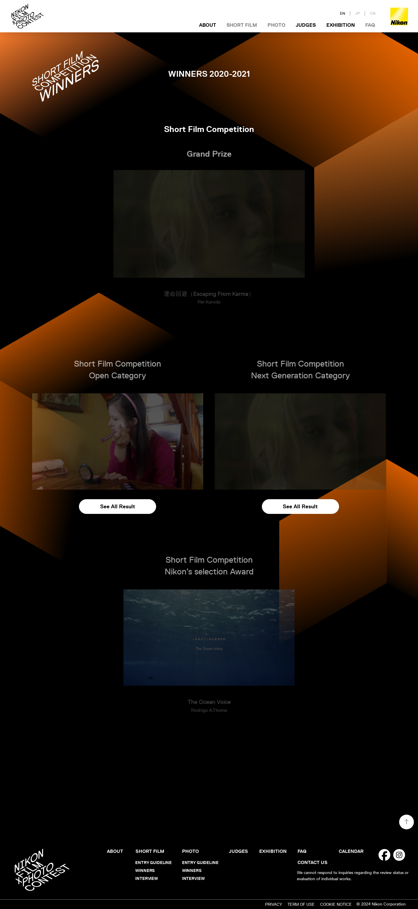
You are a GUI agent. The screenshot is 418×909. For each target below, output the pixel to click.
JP (357, 13)
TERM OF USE (301, 904)
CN (373, 13)
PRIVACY (273, 904)
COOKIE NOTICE (336, 904)
